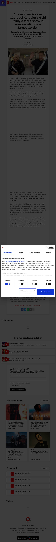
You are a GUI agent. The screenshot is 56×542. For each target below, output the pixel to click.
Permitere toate (45, 292)
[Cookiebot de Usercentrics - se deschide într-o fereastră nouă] (47, 248)
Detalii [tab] (21, 252)
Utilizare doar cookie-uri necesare (27, 292)
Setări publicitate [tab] (35, 252)
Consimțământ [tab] (7, 252)
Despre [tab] (48, 252)
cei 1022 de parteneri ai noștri (15, 261)
